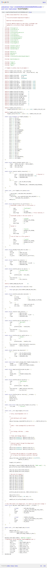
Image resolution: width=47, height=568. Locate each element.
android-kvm (5, 7)
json (44, 565)
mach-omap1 (13, 9)
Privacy (12, 565)
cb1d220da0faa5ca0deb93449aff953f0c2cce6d (28, 7)
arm (6, 9)
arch (2, 9)
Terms (16, 565)
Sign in (44, 2)
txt (41, 565)
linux (11, 7)
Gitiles (8, 565)
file (30, 12)
